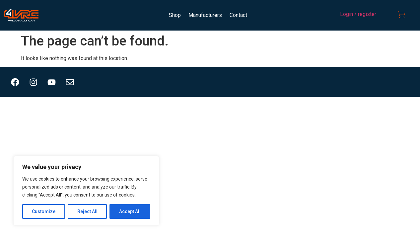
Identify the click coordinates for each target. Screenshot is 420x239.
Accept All (130, 211)
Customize (43, 211)
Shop (175, 15)
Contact (238, 15)
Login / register (358, 14)
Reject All (87, 211)
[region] (86, 191)
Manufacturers (205, 15)
